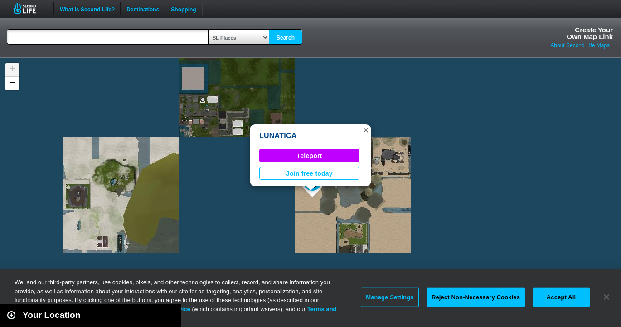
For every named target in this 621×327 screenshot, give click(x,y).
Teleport (309, 155)
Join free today (309, 173)
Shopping (183, 8)
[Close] (606, 297)
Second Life (30, 8)
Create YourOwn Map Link (590, 33)
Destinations (142, 8)
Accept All (561, 297)
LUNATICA (278, 135)
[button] (365, 129)
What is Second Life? (87, 8)
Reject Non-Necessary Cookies (476, 297)
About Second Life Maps (580, 45)
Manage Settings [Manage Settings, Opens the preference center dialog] (389, 297)
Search (286, 38)
